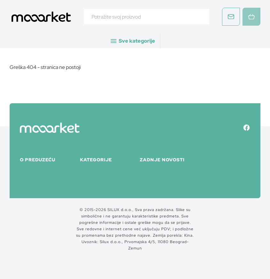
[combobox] (146, 16)
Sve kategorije (132, 41)
